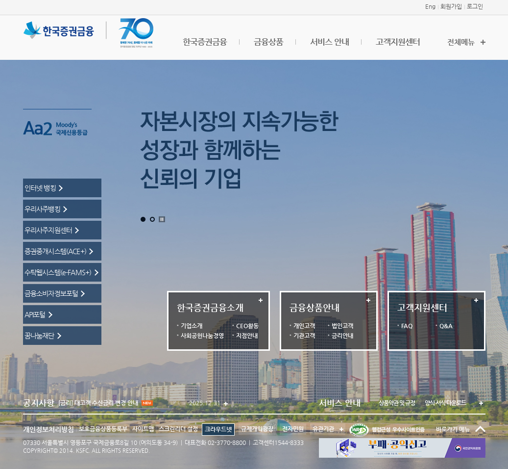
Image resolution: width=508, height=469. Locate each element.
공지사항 (38, 403)
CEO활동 (247, 325)
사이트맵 (143, 428)
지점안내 (247, 335)
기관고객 (304, 335)
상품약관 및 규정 (397, 402)
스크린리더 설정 (178, 428)
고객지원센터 (398, 42)
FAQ (406, 325)
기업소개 (191, 325)
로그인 (475, 6)
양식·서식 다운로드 (445, 402)
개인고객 (304, 325)
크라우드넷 (218, 429)
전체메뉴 (461, 42)
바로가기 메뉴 (453, 429)
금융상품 (268, 42)
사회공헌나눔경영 (202, 335)
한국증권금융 (205, 42)
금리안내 (342, 335)
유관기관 (322, 427)
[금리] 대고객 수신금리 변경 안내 (105, 402)
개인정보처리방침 (48, 429)
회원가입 (451, 6)
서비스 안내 (329, 42)
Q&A (446, 325)
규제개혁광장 (257, 428)
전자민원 (293, 428)
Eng (430, 6)
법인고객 (342, 325)
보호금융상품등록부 (103, 428)
